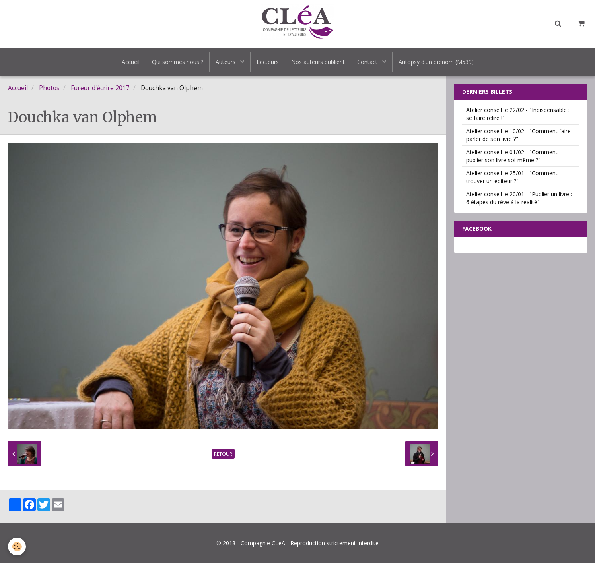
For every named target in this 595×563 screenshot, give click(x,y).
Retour (223, 454)
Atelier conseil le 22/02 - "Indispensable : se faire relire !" (518, 114)
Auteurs (226, 62)
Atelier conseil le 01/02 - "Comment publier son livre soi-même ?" (512, 156)
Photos (49, 88)
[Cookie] (17, 546)
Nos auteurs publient (318, 62)
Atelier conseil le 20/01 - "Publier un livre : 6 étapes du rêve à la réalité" (519, 198)
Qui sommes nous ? (177, 62)
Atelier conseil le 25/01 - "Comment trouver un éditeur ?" (512, 177)
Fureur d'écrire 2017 (100, 88)
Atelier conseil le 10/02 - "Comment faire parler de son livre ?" (518, 135)
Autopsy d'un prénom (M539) (436, 62)
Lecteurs (268, 62)
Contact (368, 62)
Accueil (131, 62)
